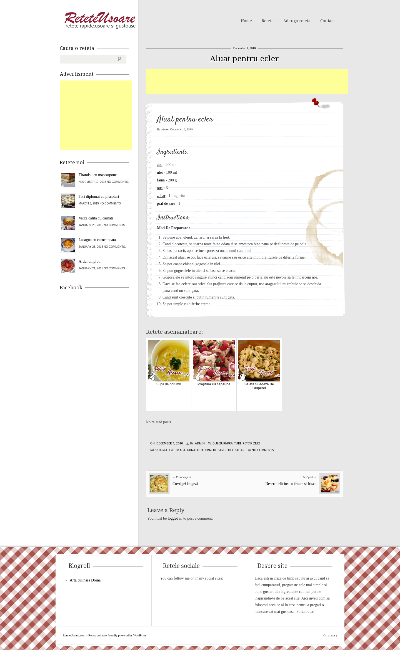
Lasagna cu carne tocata (97, 240)
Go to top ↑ (330, 635)
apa (159, 165)
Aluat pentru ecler (244, 58)
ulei (160, 172)
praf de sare (166, 203)
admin (165, 129)
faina (161, 180)
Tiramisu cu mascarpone (98, 175)
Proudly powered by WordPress (127, 635)
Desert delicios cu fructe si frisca (290, 484)
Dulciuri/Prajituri (226, 443)
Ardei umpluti (90, 261)
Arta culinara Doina (85, 580)
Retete (268, 21)
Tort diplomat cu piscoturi (99, 196)
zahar (161, 196)
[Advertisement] (247, 81)
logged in (175, 518)
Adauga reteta (297, 21)
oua (159, 188)
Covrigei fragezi (185, 484)
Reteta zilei (251, 443)
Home (246, 21)
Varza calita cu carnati (96, 218)
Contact (327, 21)
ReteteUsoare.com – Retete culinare (99, 20)
